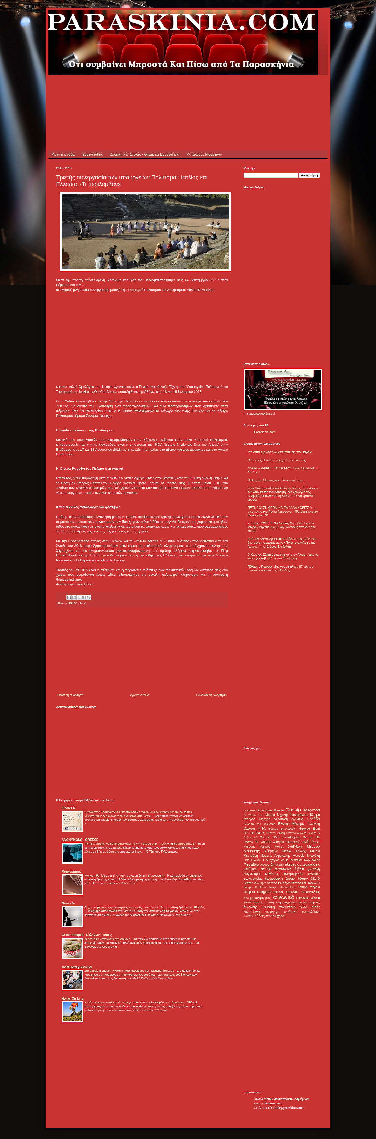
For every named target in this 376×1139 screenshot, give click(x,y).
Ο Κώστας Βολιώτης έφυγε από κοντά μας (277, 460)
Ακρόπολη (281, 819)
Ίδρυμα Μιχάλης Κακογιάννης (286, 815)
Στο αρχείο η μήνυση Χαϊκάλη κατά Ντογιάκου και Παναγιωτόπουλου (129, 970)
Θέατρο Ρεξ (251, 841)
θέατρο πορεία (309, 887)
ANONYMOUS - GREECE (80, 840)
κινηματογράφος (257, 898)
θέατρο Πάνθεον (255, 887)
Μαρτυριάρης (71, 871)
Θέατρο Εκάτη (275, 833)
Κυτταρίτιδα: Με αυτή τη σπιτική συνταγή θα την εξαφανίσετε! (124, 875)
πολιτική (290, 911)
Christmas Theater (271, 810)
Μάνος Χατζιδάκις (288, 846)
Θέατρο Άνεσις (254, 833)
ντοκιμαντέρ (287, 907)
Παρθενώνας (253, 860)
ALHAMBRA (250, 810)
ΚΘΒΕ (315, 842)
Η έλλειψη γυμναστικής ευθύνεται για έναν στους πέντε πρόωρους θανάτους (134, 1002)
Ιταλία (83, 603)
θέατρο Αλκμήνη (255, 883)
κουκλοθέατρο (253, 902)
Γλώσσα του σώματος (259, 823)
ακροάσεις (311, 864)
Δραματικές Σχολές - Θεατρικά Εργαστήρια (144, 154)
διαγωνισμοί (252, 874)
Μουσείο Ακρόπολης (275, 856)
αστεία (266, 869)
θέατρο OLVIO (309, 878)
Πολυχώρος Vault (275, 860)
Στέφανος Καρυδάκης (304, 860)
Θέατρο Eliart (309, 828)
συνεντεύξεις (254, 916)
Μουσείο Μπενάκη (306, 856)
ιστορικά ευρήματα (257, 892)
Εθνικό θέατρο (291, 824)
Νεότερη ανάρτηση (70, 695)
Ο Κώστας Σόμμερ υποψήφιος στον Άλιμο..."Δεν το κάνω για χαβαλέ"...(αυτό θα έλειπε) (283, 556)
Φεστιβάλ (251, 864)
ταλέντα (271, 916)
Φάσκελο (68, 903)
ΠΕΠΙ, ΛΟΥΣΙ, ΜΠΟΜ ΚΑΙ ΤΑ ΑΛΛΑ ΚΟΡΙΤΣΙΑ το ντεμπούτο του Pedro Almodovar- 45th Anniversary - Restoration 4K (284, 511)
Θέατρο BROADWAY (283, 828)
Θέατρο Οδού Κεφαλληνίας (280, 837)
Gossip (293, 809)
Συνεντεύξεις (92, 154)
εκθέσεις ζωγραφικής (284, 874)
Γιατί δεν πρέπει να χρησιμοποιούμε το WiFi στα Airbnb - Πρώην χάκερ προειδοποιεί (140, 843)
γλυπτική (314, 869)
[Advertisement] (151, 86)
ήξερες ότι (293, 864)
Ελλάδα (73, 603)
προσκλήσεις (311, 912)
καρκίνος (292, 892)
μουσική (268, 907)
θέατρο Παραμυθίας (282, 887)
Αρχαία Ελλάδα (306, 819)
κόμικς (302, 902)
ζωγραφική (274, 878)
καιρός (278, 892)
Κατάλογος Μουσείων (204, 154)
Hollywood (311, 810)
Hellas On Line (72, 998)
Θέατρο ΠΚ (311, 837)
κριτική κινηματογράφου (280, 902)
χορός (281, 916)
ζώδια (290, 878)
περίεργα (272, 911)
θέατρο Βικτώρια (278, 883)
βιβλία (299, 869)
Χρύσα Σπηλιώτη (272, 864)
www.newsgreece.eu (77, 967)
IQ (245, 814)
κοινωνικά (283, 897)
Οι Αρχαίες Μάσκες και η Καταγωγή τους (275, 480)
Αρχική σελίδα (63, 154)
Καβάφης (249, 846)
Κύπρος (264, 846)
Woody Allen (255, 814)
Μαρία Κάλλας (294, 851)
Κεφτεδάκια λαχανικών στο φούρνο (107, 938)
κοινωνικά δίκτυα (308, 898)
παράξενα (252, 911)
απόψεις (250, 869)
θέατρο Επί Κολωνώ (305, 883)
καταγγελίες (310, 892)
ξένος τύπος (310, 907)
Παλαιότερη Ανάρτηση (211, 695)
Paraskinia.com (264, 432)
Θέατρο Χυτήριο (272, 842)
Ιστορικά (292, 842)
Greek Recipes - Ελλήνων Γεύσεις (87, 935)
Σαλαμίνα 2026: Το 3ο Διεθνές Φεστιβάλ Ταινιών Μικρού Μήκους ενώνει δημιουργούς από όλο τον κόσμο (282, 527)
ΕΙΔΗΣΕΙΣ (69, 808)
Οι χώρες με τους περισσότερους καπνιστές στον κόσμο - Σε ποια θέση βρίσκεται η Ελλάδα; (145, 907)
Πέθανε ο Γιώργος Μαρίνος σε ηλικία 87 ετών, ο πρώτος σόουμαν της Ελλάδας (281, 568)
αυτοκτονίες (283, 869)
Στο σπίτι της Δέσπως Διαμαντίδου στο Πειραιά (280, 452)
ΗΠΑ (262, 828)
